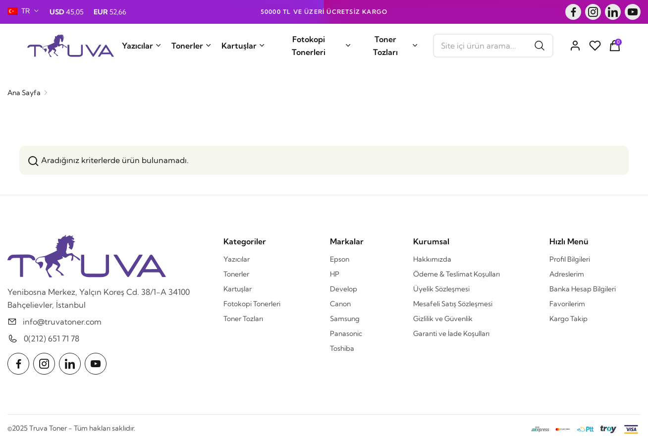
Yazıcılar (142, 46)
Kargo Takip (568, 318)
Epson (339, 259)
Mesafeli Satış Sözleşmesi (452, 303)
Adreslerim (566, 274)
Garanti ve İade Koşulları (451, 333)
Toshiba (342, 348)
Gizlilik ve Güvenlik (443, 318)
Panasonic (346, 333)
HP (334, 274)
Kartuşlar (243, 46)
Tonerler (191, 46)
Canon (340, 303)
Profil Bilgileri (569, 259)
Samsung (345, 318)
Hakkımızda (432, 259)
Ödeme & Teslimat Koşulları (456, 274)
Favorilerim (567, 303)
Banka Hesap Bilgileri (582, 288)
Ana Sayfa (24, 92)
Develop (343, 288)
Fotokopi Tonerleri (321, 45)
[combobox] (23, 10)
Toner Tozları (395, 45)
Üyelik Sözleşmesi (441, 288)
